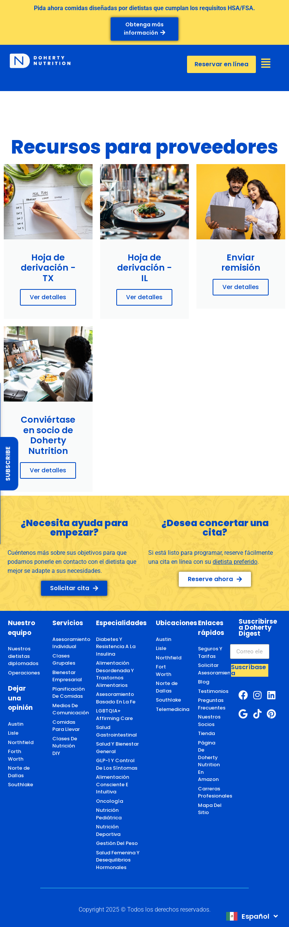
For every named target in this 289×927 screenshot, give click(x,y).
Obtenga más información (144, 29)
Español (247, 916)
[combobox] (252, 916)
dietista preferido (235, 561)
